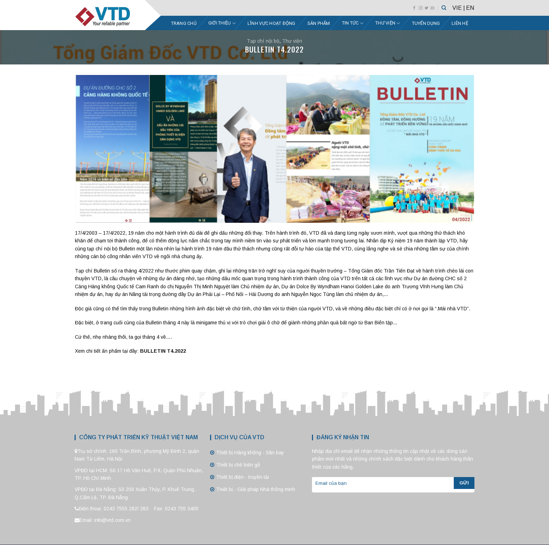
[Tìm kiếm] (444, 7)
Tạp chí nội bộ (263, 41)
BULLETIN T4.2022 (163, 351)
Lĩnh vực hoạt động (272, 23)
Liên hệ (460, 23)
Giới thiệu (222, 23)
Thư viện (387, 23)
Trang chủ (183, 23)
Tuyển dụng (426, 23)
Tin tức (352, 23)
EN (470, 8)
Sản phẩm (318, 23)
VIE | (458, 8)
